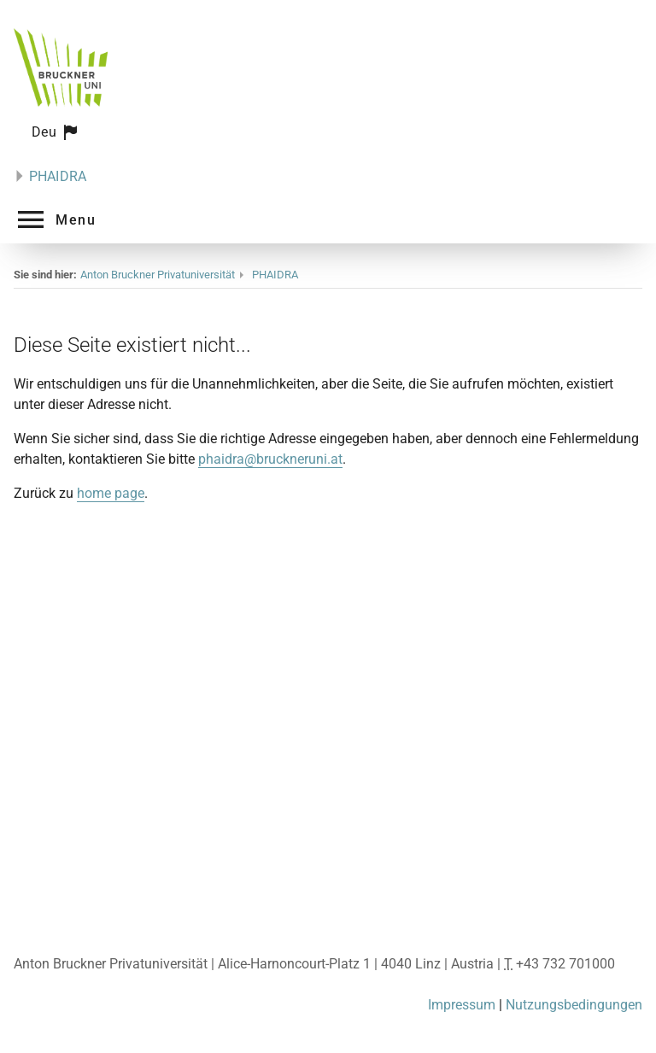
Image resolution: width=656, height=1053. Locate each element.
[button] (55, 132)
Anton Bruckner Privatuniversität (157, 274)
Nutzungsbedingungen (574, 1005)
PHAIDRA (57, 176)
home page (110, 493)
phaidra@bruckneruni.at (270, 459)
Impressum (461, 1005)
